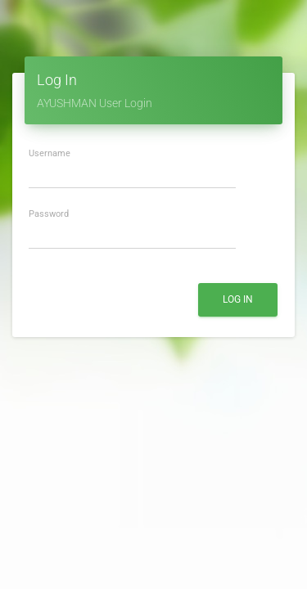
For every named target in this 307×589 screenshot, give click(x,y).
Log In (238, 299)
